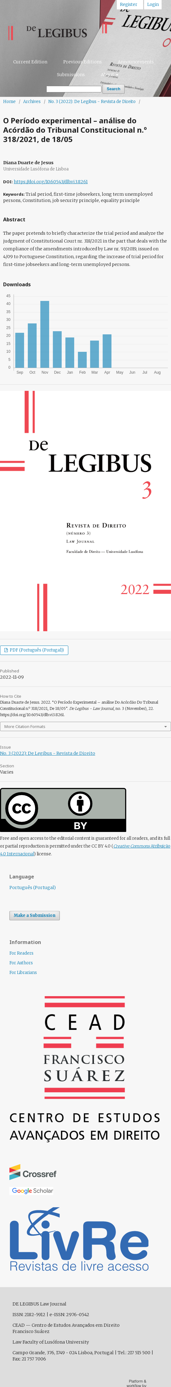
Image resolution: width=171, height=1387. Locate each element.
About (108, 74)
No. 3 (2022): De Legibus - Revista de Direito (92, 101)
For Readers (21, 953)
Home (9, 101)
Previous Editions (82, 62)
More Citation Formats (24, 726)
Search (113, 88)
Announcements (136, 62)
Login (153, 4)
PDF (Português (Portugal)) (36, 650)
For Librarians (23, 972)
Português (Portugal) (32, 887)
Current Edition (30, 62)
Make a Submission (34, 915)
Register (128, 4)
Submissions (71, 74)
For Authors (21, 963)
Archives (32, 101)
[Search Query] (73, 89)
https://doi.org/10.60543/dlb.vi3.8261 (51, 181)
